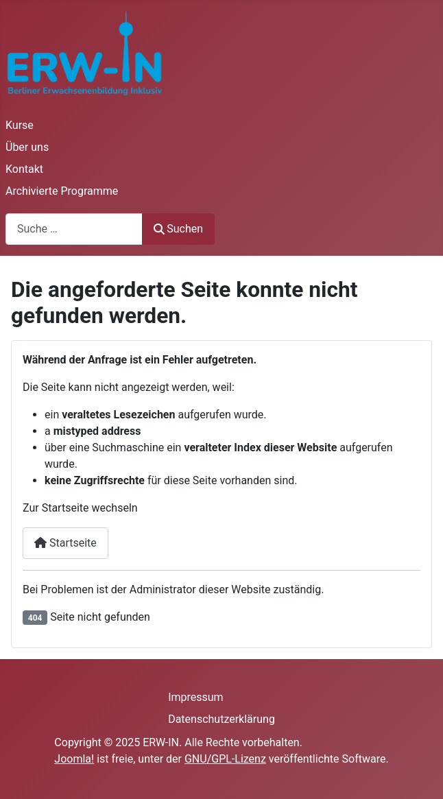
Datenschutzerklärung (221, 719)
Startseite (65, 542)
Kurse (19, 125)
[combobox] (74, 228)
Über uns (27, 147)
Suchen (178, 228)
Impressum (196, 697)
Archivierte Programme (61, 191)
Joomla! (74, 758)
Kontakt (24, 169)
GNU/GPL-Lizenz (225, 758)
